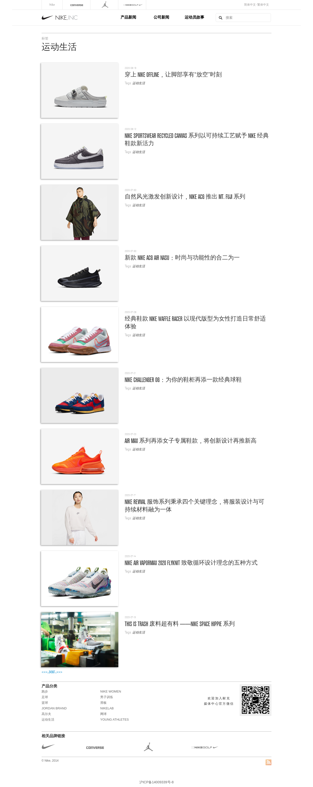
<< (43, 672)
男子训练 (106, 697)
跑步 (45, 691)
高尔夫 (46, 714)
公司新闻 (161, 17)
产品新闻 (128, 17)
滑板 (103, 702)
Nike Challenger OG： (183, 379)
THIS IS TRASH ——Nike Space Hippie (180, 624)
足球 (45, 697)
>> (60, 672)
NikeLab (107, 708)
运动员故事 (194, 17)
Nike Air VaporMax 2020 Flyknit (191, 562)
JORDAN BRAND (54, 708)
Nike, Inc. (80, 17)
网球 (103, 714)
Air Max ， (191, 440)
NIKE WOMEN (110, 691)
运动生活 (138, 83)
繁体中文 (263, 4)
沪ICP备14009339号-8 (156, 782)
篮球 (45, 702)
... (48, 672)
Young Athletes (114, 719)
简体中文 (250, 4)
